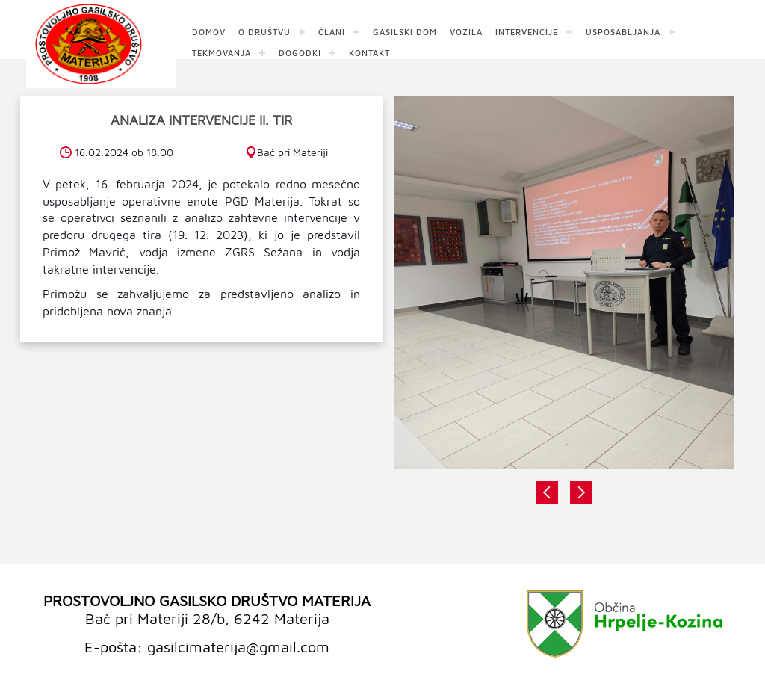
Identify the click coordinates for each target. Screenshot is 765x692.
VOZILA (466, 31)
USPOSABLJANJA (623, 31)
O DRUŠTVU (264, 31)
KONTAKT (369, 52)
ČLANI (331, 31)
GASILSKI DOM (405, 31)
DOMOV (209, 31)
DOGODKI (300, 52)
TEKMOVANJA (221, 52)
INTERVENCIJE (526, 31)
